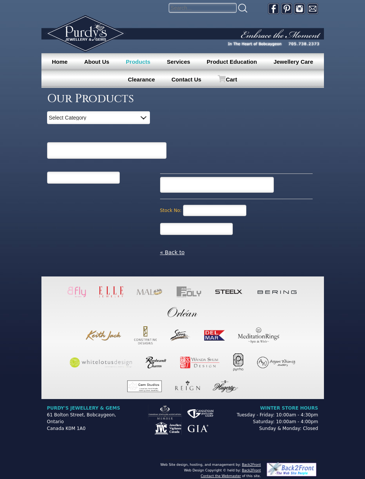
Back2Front (251, 465)
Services (178, 61)
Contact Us (186, 79)
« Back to (172, 252)
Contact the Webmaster (221, 476)
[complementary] (310, 437)
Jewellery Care (293, 61)
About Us (96, 61)
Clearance (141, 79)
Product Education (232, 61)
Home (60, 61)
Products (138, 61)
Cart (231, 79)
